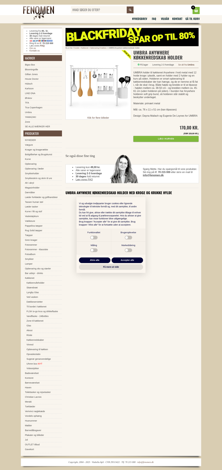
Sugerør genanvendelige (39, 359)
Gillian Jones (31, 74)
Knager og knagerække (36, 149)
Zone (27, 122)
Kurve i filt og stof (33, 211)
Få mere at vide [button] (111, 267)
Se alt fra (186, 64)
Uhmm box (34, 364)
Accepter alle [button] (127, 260)
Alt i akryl (29, 183)
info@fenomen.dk (153, 175)
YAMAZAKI (30, 117)
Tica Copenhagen (33, 107)
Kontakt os (34, 50)
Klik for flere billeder (98, 117)
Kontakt (177, 19)
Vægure (29, 145)
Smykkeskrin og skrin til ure (38, 178)
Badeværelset (32, 373)
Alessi (29, 330)
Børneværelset (32, 382)
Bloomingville (31, 69)
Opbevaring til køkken (98, 48)
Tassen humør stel (34, 202)
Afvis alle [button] (94, 260)
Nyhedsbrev (139, 19)
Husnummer (31, 420)
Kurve (28, 159)
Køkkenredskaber (35, 340)
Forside (76, 48)
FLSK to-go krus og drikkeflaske (42, 311)
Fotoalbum (30, 254)
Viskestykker (33, 368)
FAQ (154, 19)
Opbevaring (30, 164)
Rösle (29, 335)
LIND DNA (30, 93)
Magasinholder (32, 187)
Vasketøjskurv (32, 216)
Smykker (29, 259)
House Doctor (32, 79)
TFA (27, 102)
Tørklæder (30, 406)
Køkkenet (84, 48)
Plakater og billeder (34, 435)
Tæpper (29, 235)
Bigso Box (30, 64)
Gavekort (29, 449)
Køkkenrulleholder (35, 283)
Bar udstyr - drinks (34, 273)
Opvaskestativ (33, 354)
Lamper (29, 264)
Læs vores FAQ (84, 179)
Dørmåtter (30, 192)
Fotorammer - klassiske (36, 249)
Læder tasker (31, 206)
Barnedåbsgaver (33, 430)
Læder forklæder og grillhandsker (41, 197)
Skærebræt (32, 287)
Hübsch (29, 83)
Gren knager (31, 240)
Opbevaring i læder (34, 168)
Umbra (28, 112)
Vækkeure (30, 221)
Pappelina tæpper (34, 226)
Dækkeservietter (35, 302)
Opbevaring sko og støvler (38, 268)
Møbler (28, 425)
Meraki (28, 401)
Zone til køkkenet (35, 321)
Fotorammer (31, 245)
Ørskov (28, 98)
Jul (26, 439)
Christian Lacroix (33, 397)
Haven (28, 387)
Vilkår (165, 19)
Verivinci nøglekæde (35, 411)
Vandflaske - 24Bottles (38, 316)
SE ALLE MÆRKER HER (37, 126)
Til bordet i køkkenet (36, 306)
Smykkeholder (32, 173)
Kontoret (29, 378)
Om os (32, 48)
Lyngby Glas (33, 292)
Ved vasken (32, 297)
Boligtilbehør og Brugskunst (38, 154)
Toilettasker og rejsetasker (38, 392)
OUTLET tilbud (32, 444)
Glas (29, 325)
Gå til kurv (192, 19)
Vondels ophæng (33, 416)
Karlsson (29, 88)
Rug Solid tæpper (33, 230)
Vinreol (30, 344)
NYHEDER (30, 140)
